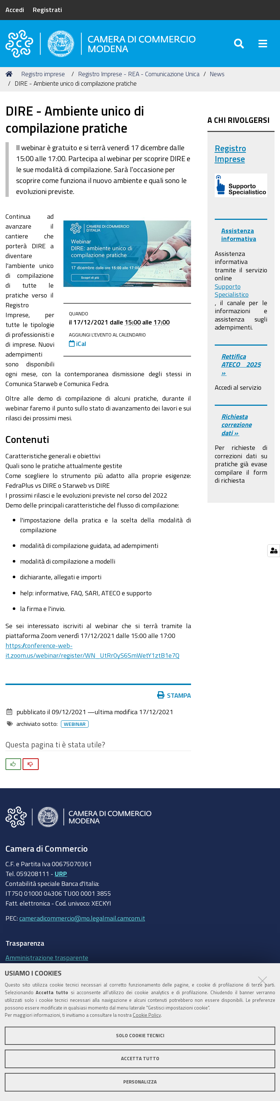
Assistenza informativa (238, 234)
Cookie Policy (147, 1015)
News (217, 74)
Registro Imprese (230, 153)
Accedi (14, 9)
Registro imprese (43, 74)
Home (10, 74)
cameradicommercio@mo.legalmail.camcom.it (82, 918)
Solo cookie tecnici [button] (140, 1035)
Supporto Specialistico (232, 290)
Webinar (76, 724)
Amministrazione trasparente (46, 957)
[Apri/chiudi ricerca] (239, 44)
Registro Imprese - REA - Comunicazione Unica (138, 74)
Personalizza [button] (140, 1081)
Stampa (175, 695)
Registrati (47, 9)
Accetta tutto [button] (140, 1058)
